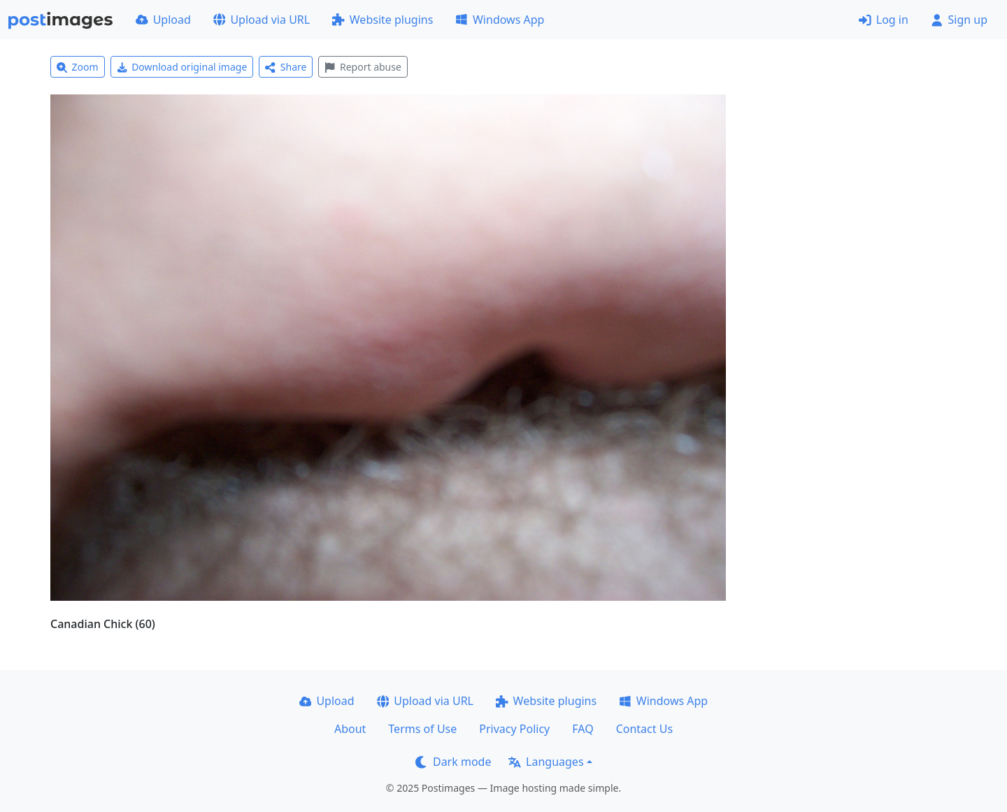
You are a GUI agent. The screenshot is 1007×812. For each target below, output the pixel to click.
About (350, 728)
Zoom (78, 66)
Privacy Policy (514, 728)
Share (285, 66)
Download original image (182, 66)
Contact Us (644, 728)
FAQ (582, 728)
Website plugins (382, 19)
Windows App (499, 19)
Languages (545, 761)
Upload (163, 19)
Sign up (959, 19)
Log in (883, 19)
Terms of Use (422, 728)
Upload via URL (261, 19)
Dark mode (453, 761)
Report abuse (362, 66)
